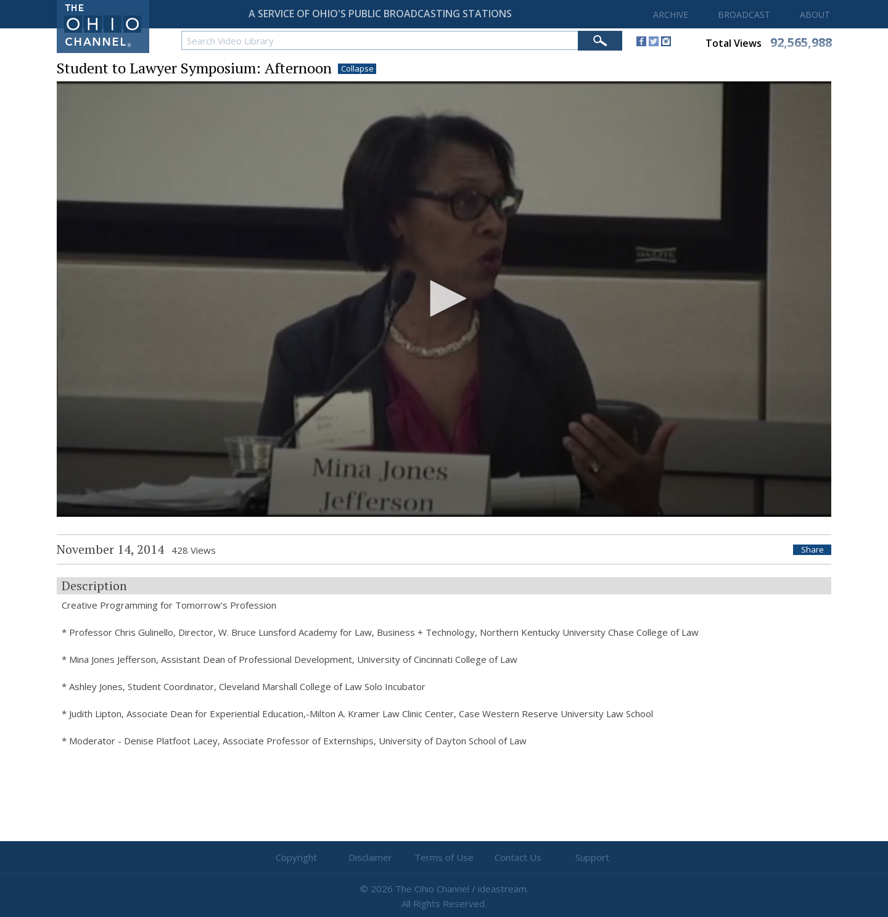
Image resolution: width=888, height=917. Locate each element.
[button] (444, 298)
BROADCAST (744, 14)
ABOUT (815, 14)
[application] (444, 299)
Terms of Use (444, 857)
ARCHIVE (670, 14)
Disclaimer (370, 857)
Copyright (296, 857)
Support (592, 857)
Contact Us (518, 857)
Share (812, 550)
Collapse (357, 69)
